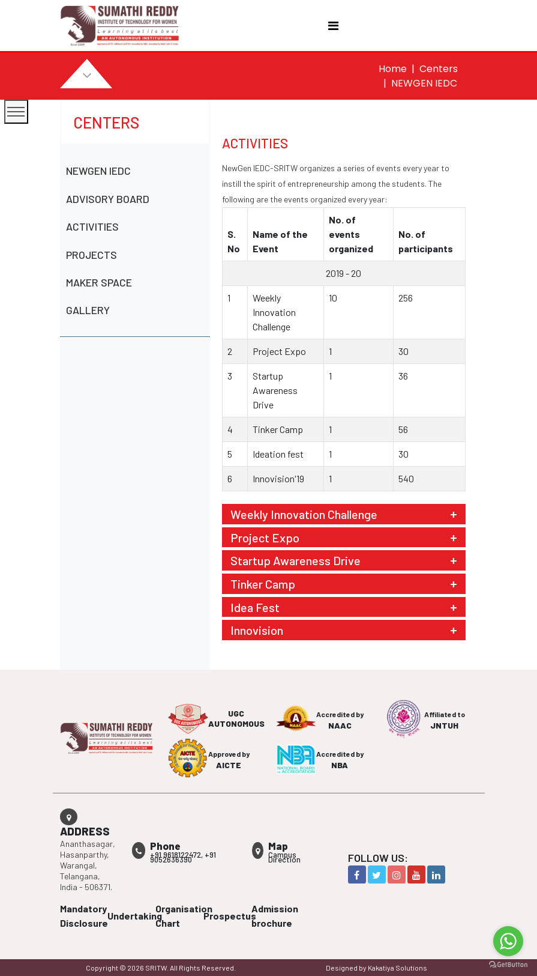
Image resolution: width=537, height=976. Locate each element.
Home (393, 69)
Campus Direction (284, 857)
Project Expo (264, 537)
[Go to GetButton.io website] (508, 964)
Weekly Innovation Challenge (303, 514)
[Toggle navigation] (333, 25)
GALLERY (88, 310)
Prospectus (229, 915)
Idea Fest (255, 607)
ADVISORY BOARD (107, 198)
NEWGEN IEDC (98, 170)
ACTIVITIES (92, 226)
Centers (438, 69)
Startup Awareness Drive (295, 560)
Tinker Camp (262, 584)
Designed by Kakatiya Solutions (376, 967)
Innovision (256, 630)
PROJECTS (91, 254)
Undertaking (134, 915)
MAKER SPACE (99, 282)
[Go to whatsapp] (508, 941)
